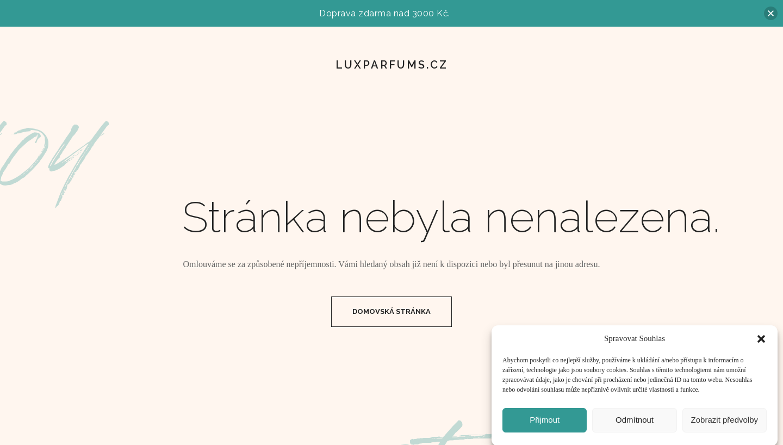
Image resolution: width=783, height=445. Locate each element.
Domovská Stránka (391, 311)
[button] (761, 343)
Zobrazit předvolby (724, 424)
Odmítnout (635, 424)
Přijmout (545, 424)
